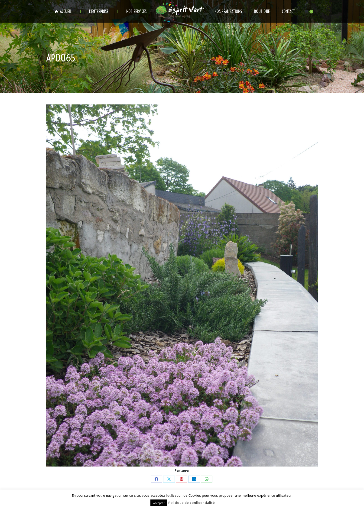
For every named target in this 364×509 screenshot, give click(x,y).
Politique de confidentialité (191, 502)
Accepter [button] (159, 503)
